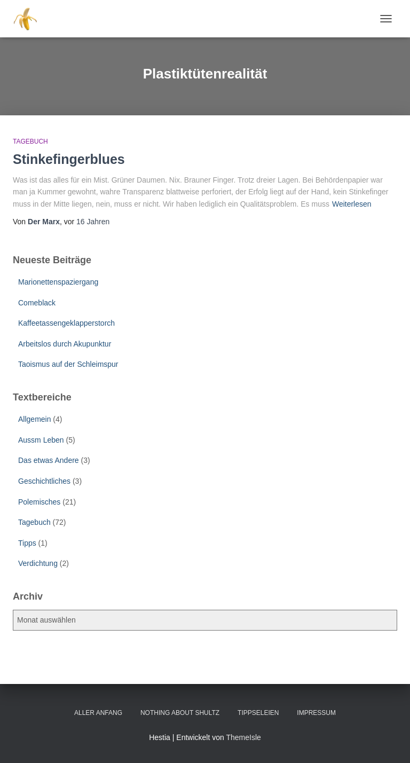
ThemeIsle (243, 737)
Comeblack (37, 302)
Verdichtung (38, 563)
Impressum (316, 713)
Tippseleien (258, 713)
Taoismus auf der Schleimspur (68, 364)
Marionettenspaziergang (58, 282)
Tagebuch (30, 141)
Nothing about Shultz (179, 713)
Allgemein (34, 419)
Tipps (27, 543)
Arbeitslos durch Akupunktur (64, 344)
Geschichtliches (44, 481)
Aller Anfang (98, 713)
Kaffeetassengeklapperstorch (66, 323)
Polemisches (39, 502)
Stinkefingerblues (69, 159)
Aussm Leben (41, 440)
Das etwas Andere (48, 460)
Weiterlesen (352, 204)
